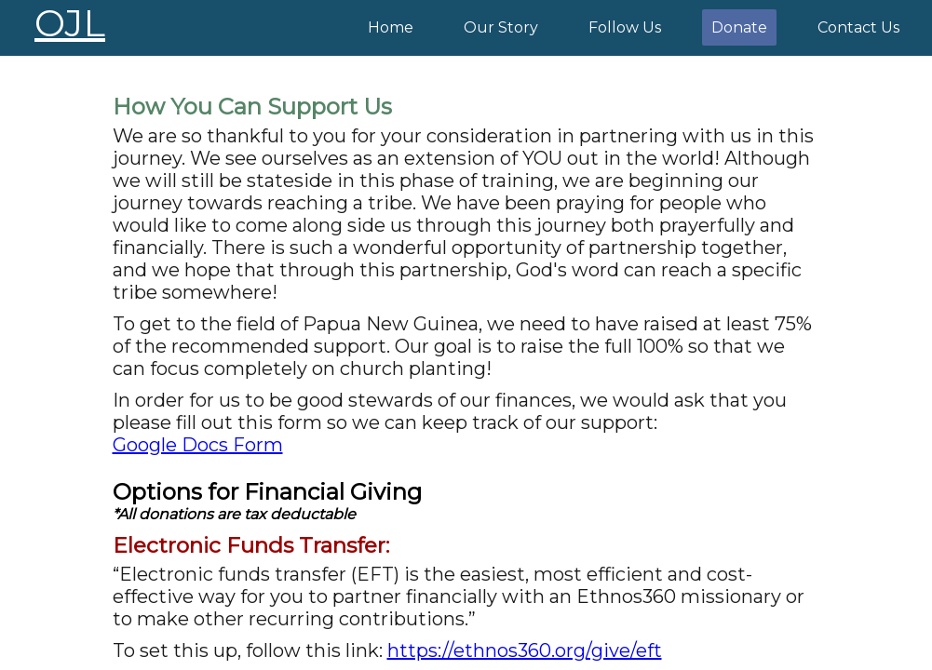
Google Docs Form (198, 445)
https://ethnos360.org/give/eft (524, 650)
